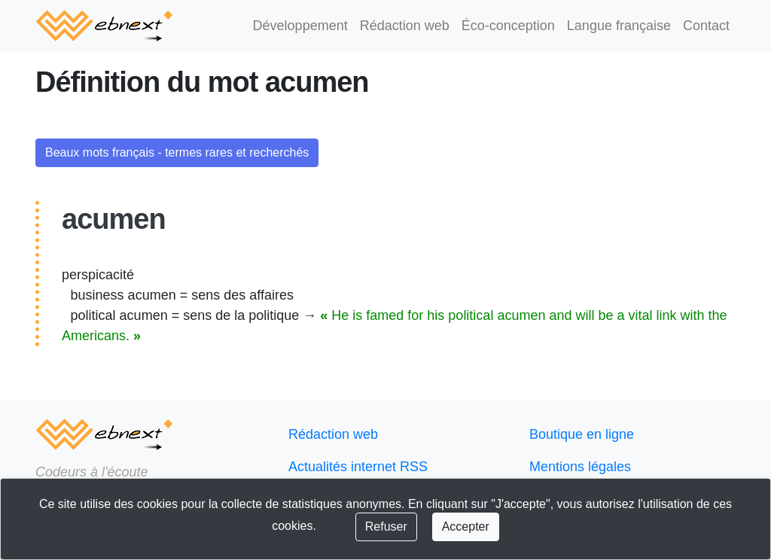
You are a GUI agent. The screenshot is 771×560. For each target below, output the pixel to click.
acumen (108, 219)
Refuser (364, 526)
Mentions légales (577, 467)
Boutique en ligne (578, 434)
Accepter (441, 526)
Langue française (623, 26)
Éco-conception (519, 26)
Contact (707, 26)
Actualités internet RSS (353, 467)
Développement (322, 26)
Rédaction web (421, 26)
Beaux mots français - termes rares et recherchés (171, 152)
